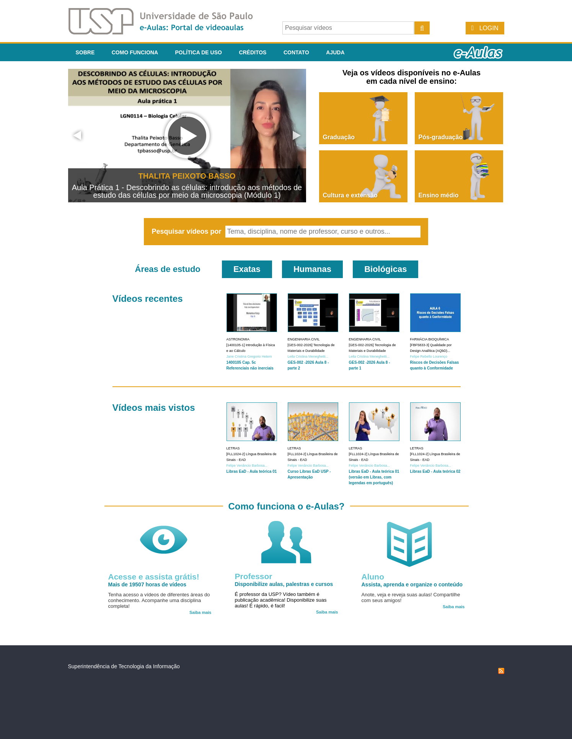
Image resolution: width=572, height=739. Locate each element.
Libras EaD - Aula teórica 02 (435, 471)
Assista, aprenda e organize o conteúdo (412, 584)
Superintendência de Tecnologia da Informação (124, 666)
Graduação (339, 137)
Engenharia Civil (304, 339)
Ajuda (335, 52)
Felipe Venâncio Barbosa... (247, 465)
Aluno (373, 576)
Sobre (85, 52)
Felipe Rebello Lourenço (429, 356)
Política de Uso (198, 52)
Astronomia (238, 339)
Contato (296, 52)
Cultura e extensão (350, 195)
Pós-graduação (441, 137)
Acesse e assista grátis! (153, 576)
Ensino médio (439, 195)
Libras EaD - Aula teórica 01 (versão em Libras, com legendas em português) (374, 477)
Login (489, 28)
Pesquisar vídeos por (187, 231)
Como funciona (135, 52)
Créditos (252, 52)
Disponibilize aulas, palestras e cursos (284, 584)
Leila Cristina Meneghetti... (308, 356)
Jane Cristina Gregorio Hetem (249, 356)
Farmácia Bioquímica (429, 339)
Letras (233, 448)
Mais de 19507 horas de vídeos (147, 584)
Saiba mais (200, 612)
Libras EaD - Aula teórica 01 (252, 471)
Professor (253, 576)
